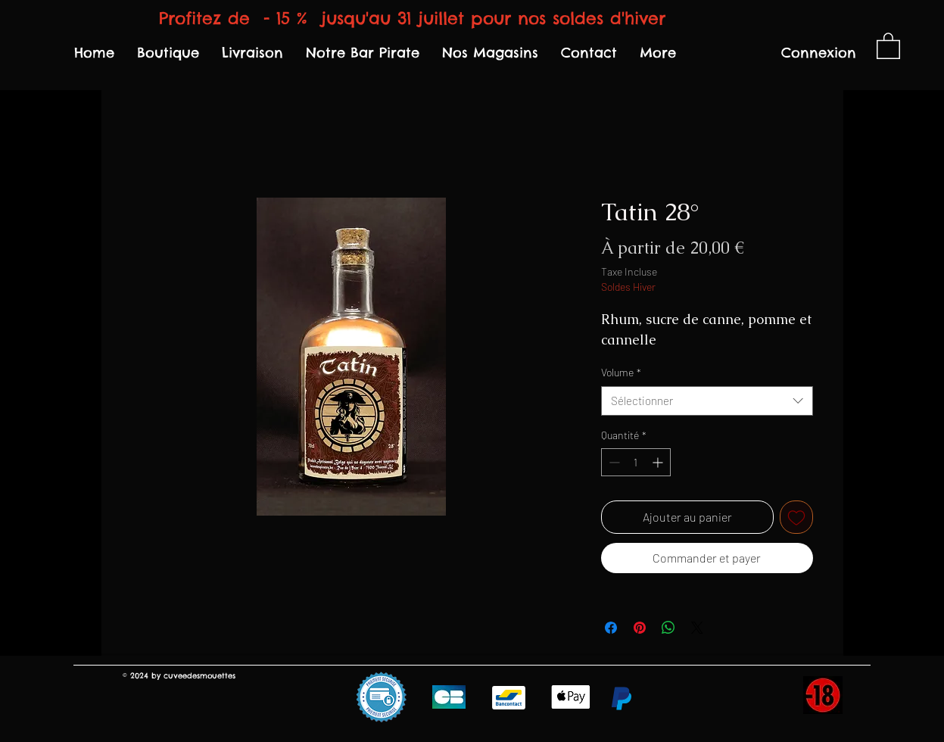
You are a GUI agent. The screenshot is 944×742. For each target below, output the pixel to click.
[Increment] (659, 462)
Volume (621, 372)
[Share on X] (697, 628)
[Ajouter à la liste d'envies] (796, 517)
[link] (888, 45)
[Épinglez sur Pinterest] (640, 628)
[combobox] (707, 401)
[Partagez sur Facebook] (611, 628)
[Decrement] (612, 462)
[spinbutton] (636, 462)
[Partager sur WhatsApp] (668, 628)
